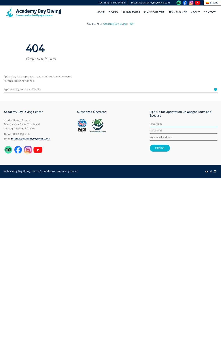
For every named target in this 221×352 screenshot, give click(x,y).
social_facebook (211, 171)
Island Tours (131, 12)
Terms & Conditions (43, 171)
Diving (113, 12)
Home (101, 12)
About (195, 12)
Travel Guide (178, 12)
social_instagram (215, 171)
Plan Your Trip (154, 12)
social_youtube (206, 171)
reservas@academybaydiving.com (150, 2)
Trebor (74, 171)
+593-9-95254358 (114, 2)
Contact (210, 12)
